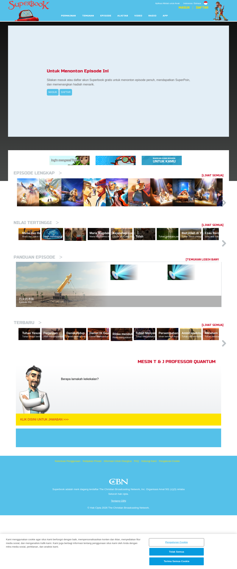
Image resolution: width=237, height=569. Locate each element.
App (165, 16)
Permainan (68, 16)
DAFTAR (66, 92)
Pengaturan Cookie (169, 514)
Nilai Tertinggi (36, 241)
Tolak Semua (176, 551)
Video (138, 16)
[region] (118, 551)
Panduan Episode (38, 293)
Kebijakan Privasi (92, 514)
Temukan (88, 16)
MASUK (52, 92)
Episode (105, 16)
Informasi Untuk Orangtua (118, 514)
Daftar (202, 7)
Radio (152, 16)
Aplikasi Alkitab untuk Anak (167, 3)
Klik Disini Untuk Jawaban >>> (44, 473)
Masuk (184, 7)
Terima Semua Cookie (176, 561)
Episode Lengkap (38, 173)
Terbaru (27, 359)
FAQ (136, 514)
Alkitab (122, 16)
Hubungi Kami (149, 514)
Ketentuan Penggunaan (67, 514)
